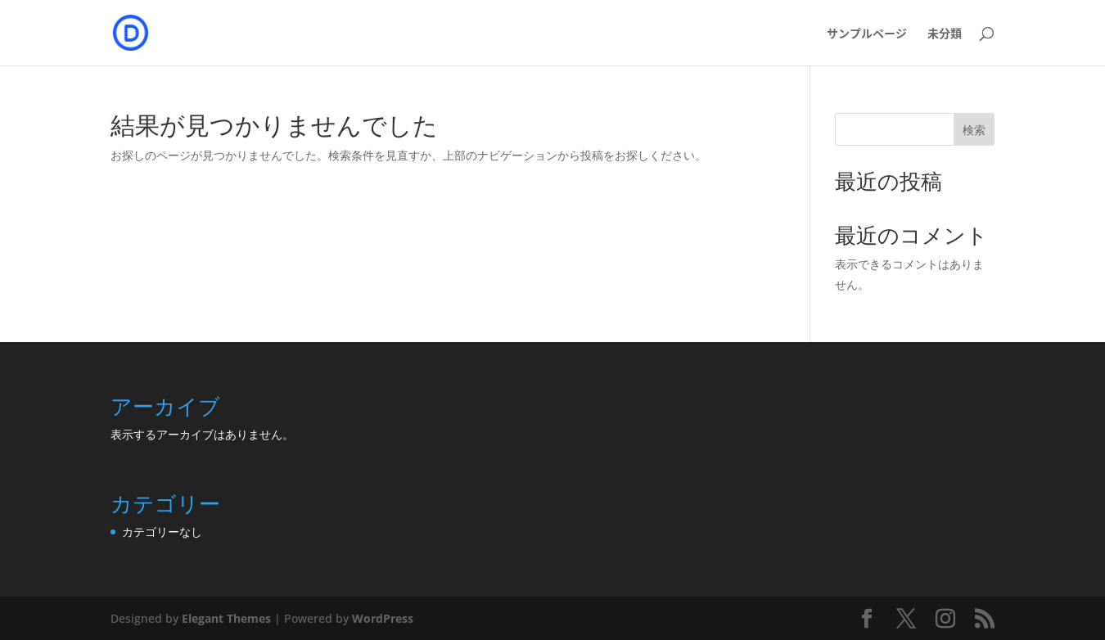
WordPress (382, 618)
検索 (974, 129)
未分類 (944, 34)
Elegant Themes (226, 618)
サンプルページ (867, 34)
